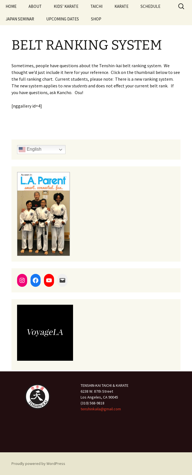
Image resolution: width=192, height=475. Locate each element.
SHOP (96, 19)
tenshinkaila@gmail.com (101, 408)
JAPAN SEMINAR (20, 19)
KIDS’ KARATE (66, 6)
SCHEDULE (150, 6)
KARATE (121, 6)
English (30, 149)
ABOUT (35, 6)
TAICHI (96, 6)
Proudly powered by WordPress (38, 463)
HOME (11, 6)
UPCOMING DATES (62, 19)
